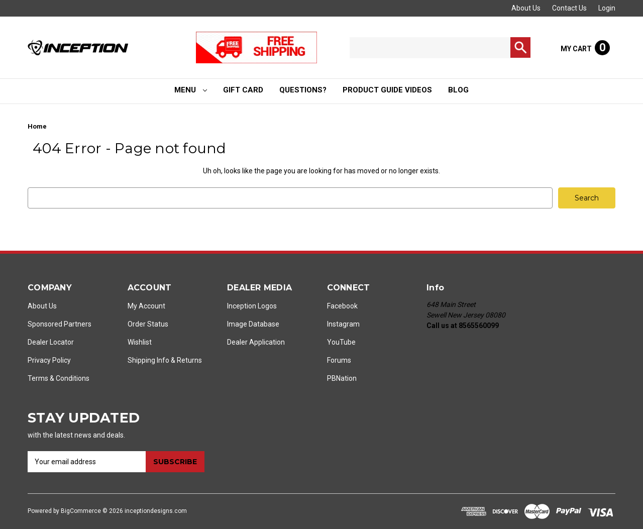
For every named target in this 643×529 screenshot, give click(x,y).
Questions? (303, 89)
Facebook (342, 306)
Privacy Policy (49, 360)
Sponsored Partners (59, 324)
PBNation (342, 378)
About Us (526, 8)
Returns (189, 360)
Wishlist (140, 342)
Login (606, 8)
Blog (458, 89)
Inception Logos (252, 306)
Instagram (343, 324)
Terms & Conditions (58, 378)
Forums (339, 360)
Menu (190, 89)
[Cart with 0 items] (585, 47)
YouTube (341, 342)
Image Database (253, 324)
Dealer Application (256, 342)
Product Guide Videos (387, 89)
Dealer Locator (51, 342)
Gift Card (243, 89)
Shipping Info (148, 360)
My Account (146, 306)
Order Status (148, 324)
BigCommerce (81, 510)
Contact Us (569, 8)
